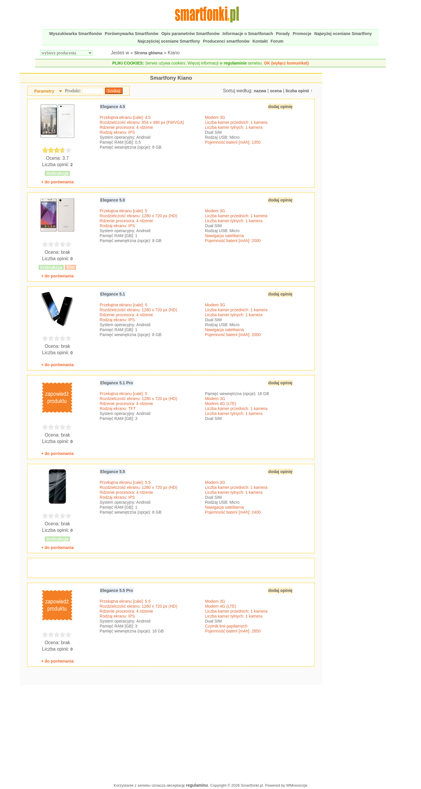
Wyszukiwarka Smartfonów (75, 33)
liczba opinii (297, 90)
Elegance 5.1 (112, 294)
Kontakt (260, 41)
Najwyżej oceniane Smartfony (343, 33)
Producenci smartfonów (226, 41)
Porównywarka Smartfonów (131, 33)
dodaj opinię (280, 106)
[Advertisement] (171, 732)
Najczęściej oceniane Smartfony (169, 41)
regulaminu (197, 785)
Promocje (302, 33)
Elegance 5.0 (112, 200)
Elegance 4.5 (112, 106)
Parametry (44, 91)
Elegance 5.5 (112, 471)
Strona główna (148, 53)
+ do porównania (57, 182)
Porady (283, 33)
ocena (276, 90)
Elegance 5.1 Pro (116, 382)
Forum (277, 41)
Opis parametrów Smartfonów (190, 33)
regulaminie (235, 63)
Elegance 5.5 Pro (116, 590)
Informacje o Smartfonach (247, 33)
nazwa (260, 90)
